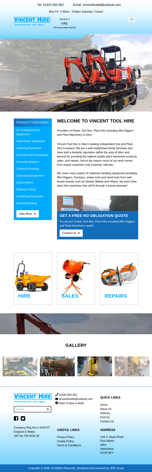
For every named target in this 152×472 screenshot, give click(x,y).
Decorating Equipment (30, 175)
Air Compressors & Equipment (28, 132)
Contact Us (69, 233)
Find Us (105, 417)
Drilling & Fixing (26, 189)
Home (104, 404)
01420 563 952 (53, 5)
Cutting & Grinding (27, 168)
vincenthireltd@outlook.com (102, 5)
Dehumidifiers (24, 182)
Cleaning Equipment (28, 148)
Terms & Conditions (69, 445)
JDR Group (117, 468)
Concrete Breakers (27, 161)
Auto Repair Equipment (30, 141)
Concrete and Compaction (32, 154)
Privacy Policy (65, 437)
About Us (106, 409)
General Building (26, 203)
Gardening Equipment (29, 196)
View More (25, 213)
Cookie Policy (65, 441)
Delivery (105, 413)
